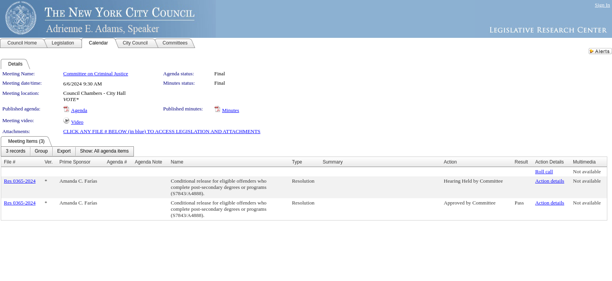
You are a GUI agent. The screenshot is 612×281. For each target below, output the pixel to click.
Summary (333, 162)
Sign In (602, 5)
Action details (549, 181)
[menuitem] (15, 151)
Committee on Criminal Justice (95, 73)
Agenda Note (148, 162)
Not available (587, 171)
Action (450, 162)
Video (77, 122)
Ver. (48, 162)
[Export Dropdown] (63, 151)
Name (177, 162)
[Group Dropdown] (41, 151)
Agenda (79, 110)
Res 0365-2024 (20, 181)
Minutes (230, 110)
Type (297, 162)
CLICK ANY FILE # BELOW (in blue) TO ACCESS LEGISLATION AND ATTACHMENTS (161, 131)
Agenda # (117, 162)
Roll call (544, 171)
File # (9, 162)
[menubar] (67, 151)
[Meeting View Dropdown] (104, 151)
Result (521, 162)
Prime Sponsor (74, 162)
